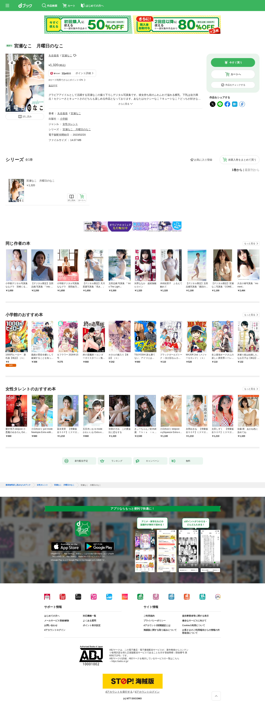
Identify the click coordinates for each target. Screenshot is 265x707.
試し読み (27, 116)
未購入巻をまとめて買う (242, 159)
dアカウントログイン (54, 630)
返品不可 (53, 85)
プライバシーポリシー (155, 620)
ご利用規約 (149, 616)
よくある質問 (89, 620)
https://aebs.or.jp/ (120, 661)
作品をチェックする (235, 85)
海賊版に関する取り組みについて (160, 630)
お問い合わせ (50, 625)
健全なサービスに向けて (194, 620)
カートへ (236, 74)
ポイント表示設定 (91, 625)
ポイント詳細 (83, 73)
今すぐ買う (235, 62)
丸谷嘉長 (54, 55)
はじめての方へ (52, 616)
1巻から (237, 170)
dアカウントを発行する (119, 691)
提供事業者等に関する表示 (195, 616)
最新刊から (252, 170)
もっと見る (249, 243)
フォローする (75, 55)
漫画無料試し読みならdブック (18, 485)
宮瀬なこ (67, 55)
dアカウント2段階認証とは (157, 625)
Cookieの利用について (193, 625)
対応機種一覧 (89, 616)
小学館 (64, 118)
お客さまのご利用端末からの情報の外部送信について (201, 631)
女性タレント (70, 124)
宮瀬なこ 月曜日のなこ (40, 180)
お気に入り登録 (203, 159)
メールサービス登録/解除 (56, 620)
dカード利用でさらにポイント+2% (66, 80)
